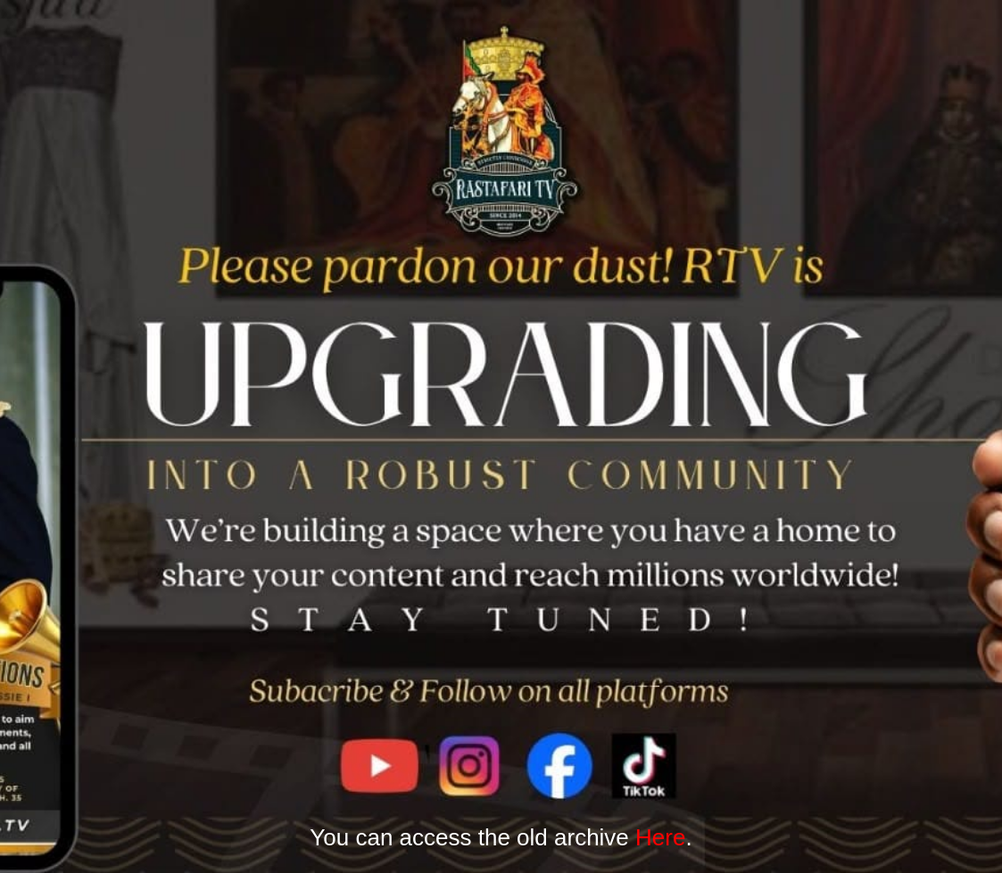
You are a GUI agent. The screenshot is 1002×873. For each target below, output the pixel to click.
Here (660, 837)
